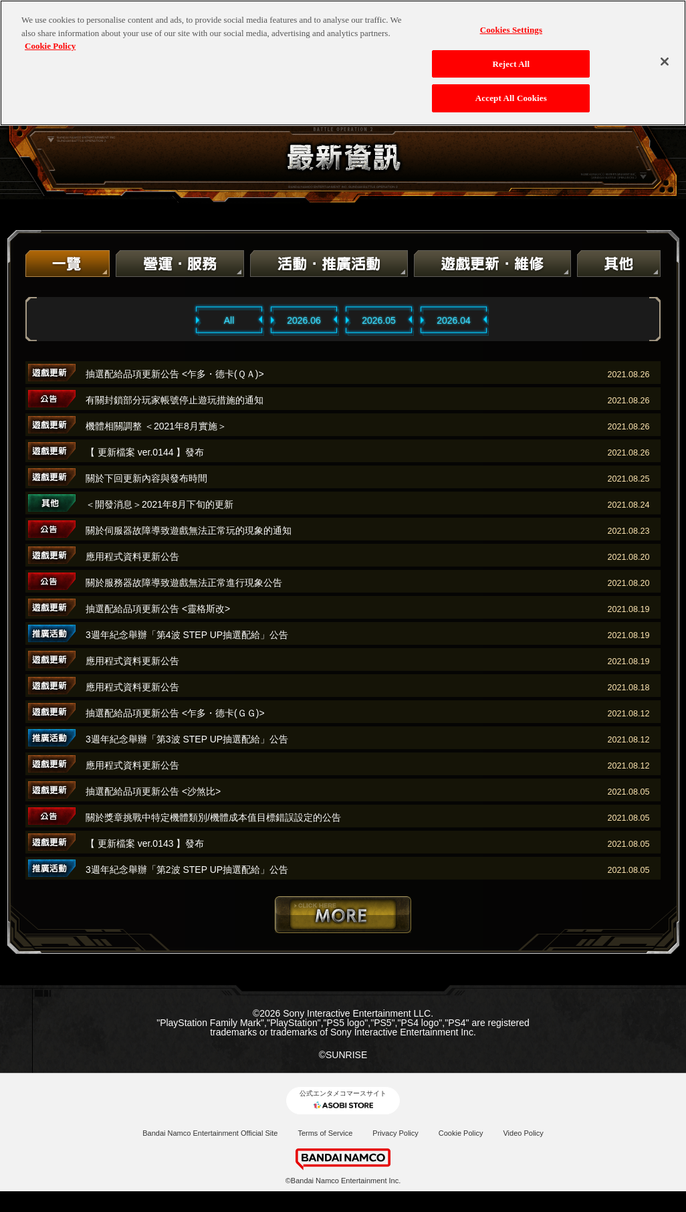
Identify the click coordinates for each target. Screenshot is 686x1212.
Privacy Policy (395, 1133)
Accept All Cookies (511, 89)
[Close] (664, 53)
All (229, 320)
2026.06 (304, 320)
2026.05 (379, 320)
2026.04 (454, 320)
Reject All (511, 55)
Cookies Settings (511, 21)
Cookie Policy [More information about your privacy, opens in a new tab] (50, 37)
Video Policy (523, 1133)
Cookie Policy (461, 1133)
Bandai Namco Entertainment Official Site (209, 1133)
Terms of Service (325, 1133)
